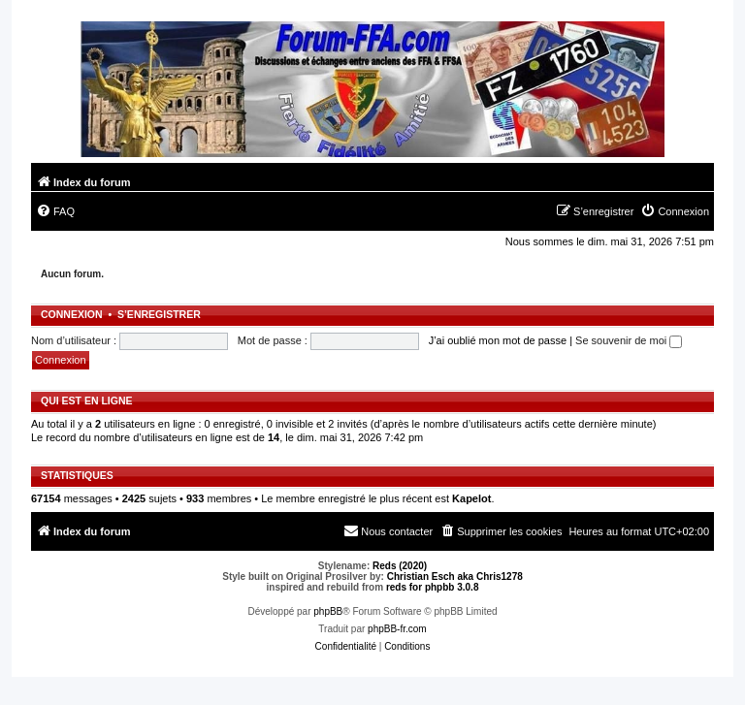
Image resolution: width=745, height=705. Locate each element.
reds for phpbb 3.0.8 (432, 587)
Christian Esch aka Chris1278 (455, 576)
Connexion (72, 314)
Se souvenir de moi (628, 340)
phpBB (327, 611)
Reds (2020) (399, 566)
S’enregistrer (159, 314)
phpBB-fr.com (397, 629)
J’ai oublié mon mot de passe (498, 340)
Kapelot (471, 498)
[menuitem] (55, 211)
